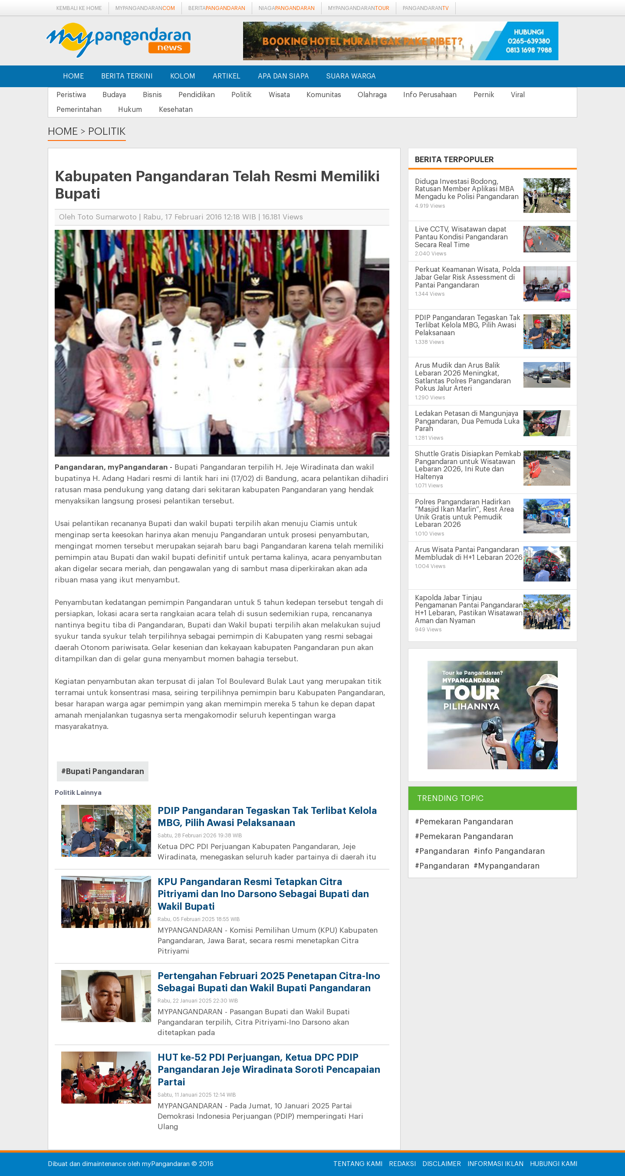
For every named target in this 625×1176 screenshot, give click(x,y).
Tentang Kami (357, 1164)
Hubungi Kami (553, 1164)
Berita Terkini (127, 76)
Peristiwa (71, 94)
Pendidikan (200, 94)
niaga (287, 8)
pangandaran (426, 8)
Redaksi (402, 1164)
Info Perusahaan (440, 94)
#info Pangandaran (509, 852)
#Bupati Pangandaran (102, 771)
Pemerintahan (79, 109)
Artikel (226, 76)
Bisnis (154, 94)
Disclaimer (441, 1164)
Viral (530, 94)
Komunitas (331, 94)
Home (73, 76)
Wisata (285, 94)
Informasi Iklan (495, 1164)
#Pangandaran (442, 852)
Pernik (494, 94)
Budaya (116, 94)
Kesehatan (178, 109)
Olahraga (380, 94)
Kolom (182, 76)
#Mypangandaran (506, 866)
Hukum (132, 109)
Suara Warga (351, 76)
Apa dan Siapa (283, 76)
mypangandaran (145, 8)
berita (216, 8)
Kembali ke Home (79, 8)
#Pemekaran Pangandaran (464, 822)
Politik (247, 94)
